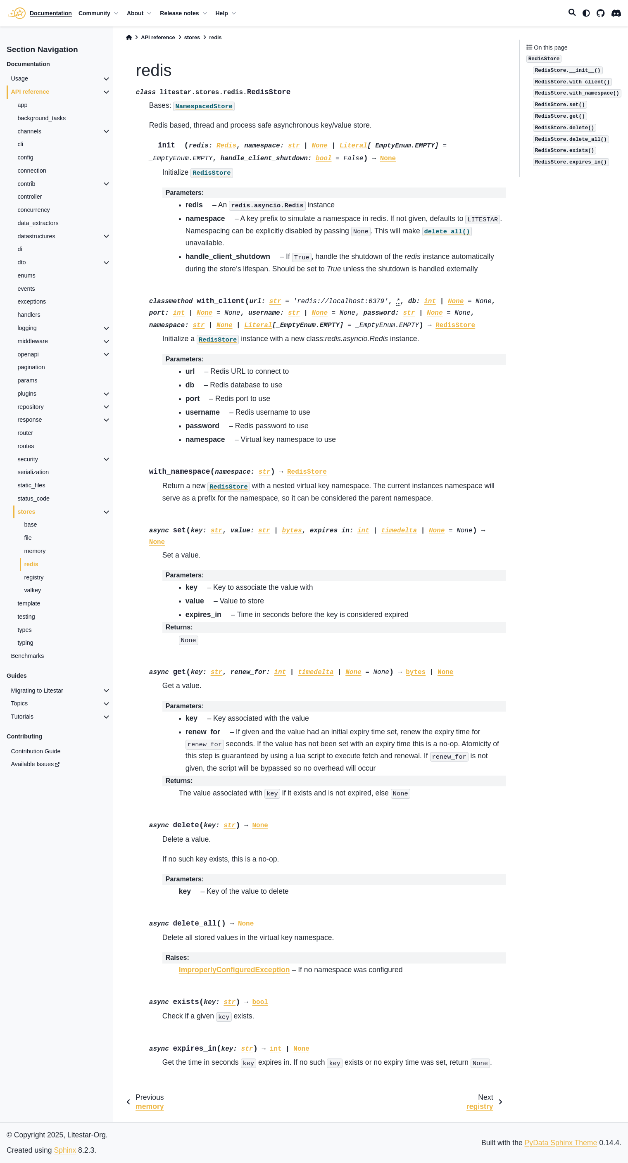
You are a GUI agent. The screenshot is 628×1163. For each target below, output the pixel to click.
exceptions (31, 301)
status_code (33, 498)
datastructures (36, 236)
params (27, 380)
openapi (27, 354)
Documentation (51, 13)
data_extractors (37, 223)
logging (26, 328)
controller (29, 196)
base (30, 524)
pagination (31, 367)
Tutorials (22, 716)
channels (29, 131)
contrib (26, 183)
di (19, 249)
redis (31, 564)
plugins (26, 393)
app (22, 105)
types (24, 630)
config (25, 157)
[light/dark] (586, 13)
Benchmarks (27, 656)
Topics (19, 703)
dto (21, 262)
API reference (30, 91)
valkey (32, 590)
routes (25, 446)
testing (26, 616)
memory (34, 551)
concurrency (33, 209)
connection (31, 170)
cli (20, 144)
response (29, 419)
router (25, 433)
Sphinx (65, 1150)
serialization (33, 472)
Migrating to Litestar (37, 690)
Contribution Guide (35, 751)
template (28, 603)
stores (26, 511)
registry (33, 577)
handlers (28, 314)
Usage (19, 78)
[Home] (129, 37)
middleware (32, 341)
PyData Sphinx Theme (561, 1143)
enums (26, 275)
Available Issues (32, 764)
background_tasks (41, 118)
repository (30, 406)
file (27, 537)
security (27, 459)
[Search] (572, 13)
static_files (31, 485)
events (26, 288)
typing (25, 642)
